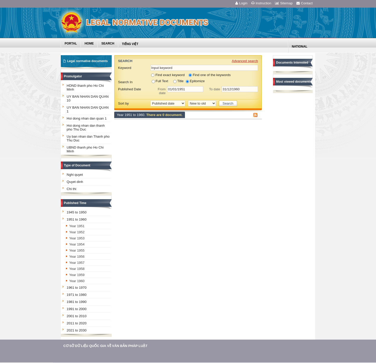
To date (214, 89)
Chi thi (71, 189)
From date (162, 91)
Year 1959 (76, 275)
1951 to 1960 (76, 219)
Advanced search (245, 61)
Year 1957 (76, 263)
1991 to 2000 (76, 309)
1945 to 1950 (76, 212)
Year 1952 (76, 232)
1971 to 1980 (76, 295)
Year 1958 (76, 269)
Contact (304, 3)
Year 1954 (76, 244)
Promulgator (73, 76)
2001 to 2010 (76, 316)
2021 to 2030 (76, 330)
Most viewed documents (293, 81)
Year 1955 (76, 250)
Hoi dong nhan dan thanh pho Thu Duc (86, 127)
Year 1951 (76, 226)
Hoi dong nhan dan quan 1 (87, 118)
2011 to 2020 (76, 323)
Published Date (129, 89)
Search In (125, 82)
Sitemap (284, 3)
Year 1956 (76, 256)
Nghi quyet (75, 175)
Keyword (124, 68)
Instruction (261, 3)
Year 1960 (76, 281)
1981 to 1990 (76, 302)
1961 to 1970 (76, 287)
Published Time (75, 203)
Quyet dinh (75, 182)
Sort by (123, 103)
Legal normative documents (87, 61)
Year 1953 (76, 238)
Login (241, 3)
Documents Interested (292, 62)
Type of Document (77, 165)
